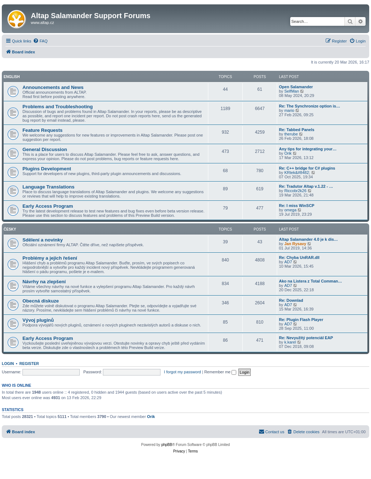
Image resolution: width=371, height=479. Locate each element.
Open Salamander (296, 87)
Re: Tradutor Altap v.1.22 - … (306, 186)
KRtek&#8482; (297, 172)
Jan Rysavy (295, 243)
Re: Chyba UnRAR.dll (299, 257)
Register (29, 363)
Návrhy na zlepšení (44, 281)
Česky (10, 229)
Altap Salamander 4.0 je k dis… (308, 239)
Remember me (220, 372)
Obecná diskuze (40, 301)
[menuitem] (40, 41)
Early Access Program (47, 206)
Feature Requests (42, 130)
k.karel (290, 342)
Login (8, 363)
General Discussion (44, 149)
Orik (288, 153)
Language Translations (48, 187)
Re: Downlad (291, 300)
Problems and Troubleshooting (57, 106)
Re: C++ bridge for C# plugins (307, 168)
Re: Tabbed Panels (296, 129)
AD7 (288, 262)
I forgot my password (182, 372)
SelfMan (291, 91)
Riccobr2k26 (295, 190)
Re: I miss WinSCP (296, 205)
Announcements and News (53, 87)
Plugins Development (46, 168)
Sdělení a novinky (42, 240)
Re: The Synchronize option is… (309, 106)
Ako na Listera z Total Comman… (310, 281)
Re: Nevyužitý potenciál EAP (306, 338)
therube (291, 134)
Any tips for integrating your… (308, 149)
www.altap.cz (42, 22)
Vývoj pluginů (38, 320)
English (12, 77)
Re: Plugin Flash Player (301, 319)
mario (289, 110)
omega (290, 210)
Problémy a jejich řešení (49, 258)
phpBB (166, 445)
